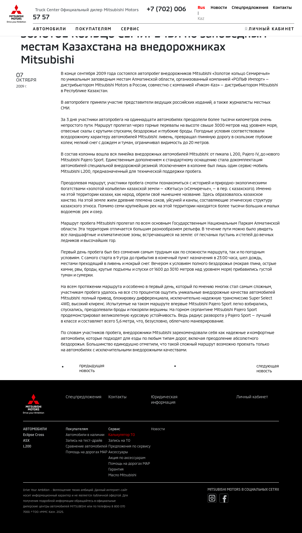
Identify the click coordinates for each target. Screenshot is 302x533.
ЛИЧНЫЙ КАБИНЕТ (271, 28)
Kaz (201, 18)
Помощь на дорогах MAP (86, 452)
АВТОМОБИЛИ (49, 28)
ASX (26, 440)
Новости (219, 7)
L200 (27, 446)
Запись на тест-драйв (84, 440)
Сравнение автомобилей (86, 446)
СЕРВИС (130, 28)
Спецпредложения (250, 7)
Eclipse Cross (33, 435)
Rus (201, 7)
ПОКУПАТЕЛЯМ (94, 28)
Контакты (282, 7)
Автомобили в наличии (85, 435)
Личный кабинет (252, 396)
